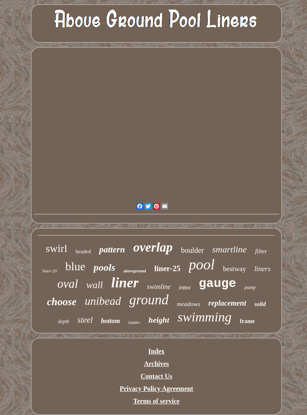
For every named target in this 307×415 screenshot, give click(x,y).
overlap (153, 247)
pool (202, 265)
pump (250, 287)
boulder (192, 250)
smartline (229, 249)
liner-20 (49, 270)
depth (63, 321)
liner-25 (167, 268)
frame (247, 321)
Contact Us (156, 376)
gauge (217, 284)
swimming (205, 316)
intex (184, 287)
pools (104, 267)
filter (261, 251)
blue (75, 266)
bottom (110, 320)
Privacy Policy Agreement (156, 388)
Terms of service (156, 401)
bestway (234, 269)
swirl (56, 248)
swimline (159, 286)
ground (148, 299)
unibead (103, 301)
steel (85, 319)
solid (260, 304)
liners (263, 269)
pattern (112, 249)
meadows (188, 304)
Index (156, 351)
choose (62, 301)
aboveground (135, 271)
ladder (134, 322)
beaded (83, 251)
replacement (227, 303)
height (159, 320)
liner (125, 282)
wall (95, 285)
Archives (156, 363)
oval (67, 283)
